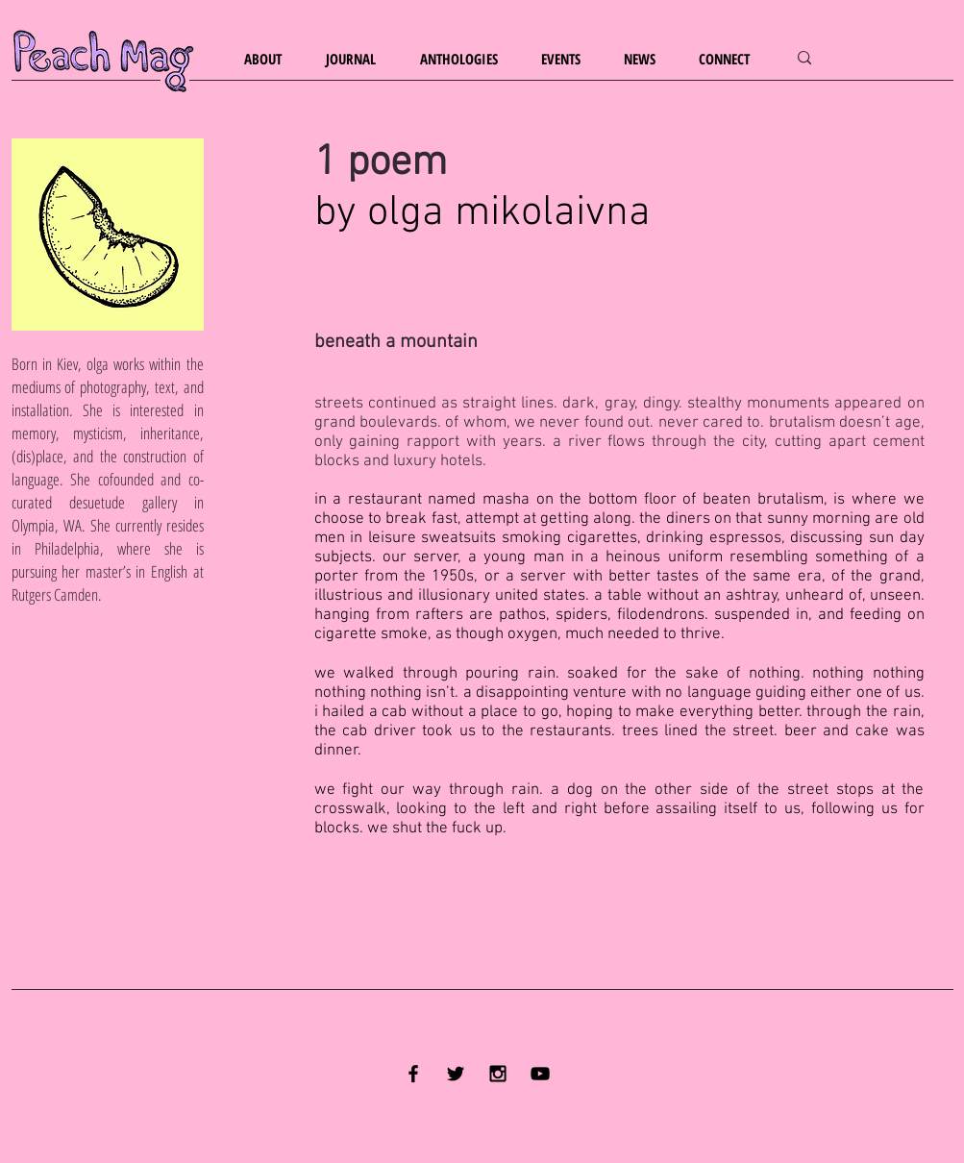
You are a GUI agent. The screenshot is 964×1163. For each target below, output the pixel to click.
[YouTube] (540, 1073)
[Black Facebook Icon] (413, 1073)
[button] (270, 59)
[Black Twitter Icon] (455, 1073)
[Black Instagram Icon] (497, 1073)
